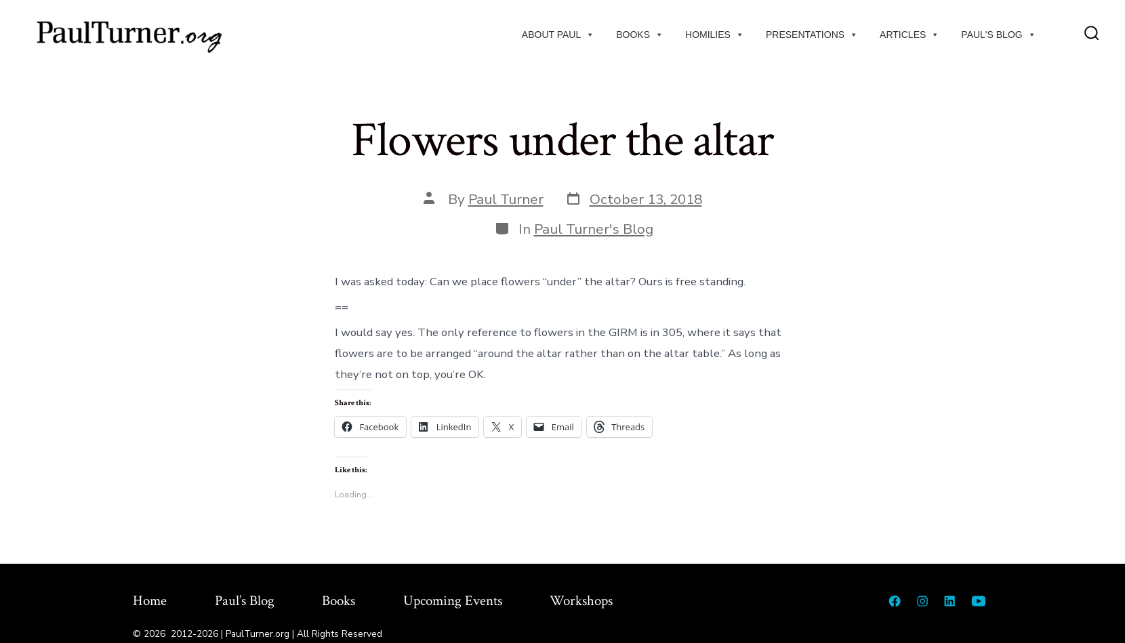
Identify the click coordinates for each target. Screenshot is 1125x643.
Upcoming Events (452, 601)
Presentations (812, 34)
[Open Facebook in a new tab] (894, 601)
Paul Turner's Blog (593, 229)
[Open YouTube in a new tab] (978, 601)
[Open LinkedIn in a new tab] (949, 601)
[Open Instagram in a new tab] (922, 601)
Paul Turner (506, 199)
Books (639, 34)
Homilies (714, 34)
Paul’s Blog (244, 601)
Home (150, 601)
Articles (909, 34)
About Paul (558, 34)
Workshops (581, 601)
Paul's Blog (998, 34)
